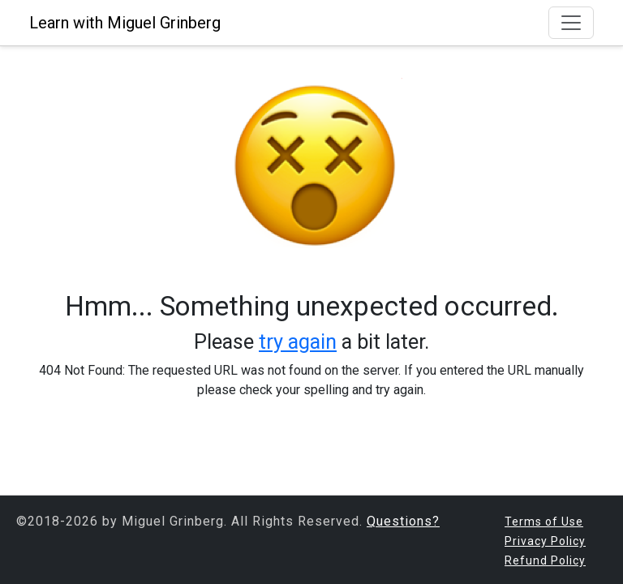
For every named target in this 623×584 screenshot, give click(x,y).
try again (298, 341)
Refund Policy (545, 560)
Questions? (403, 521)
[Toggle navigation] (571, 22)
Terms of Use (544, 521)
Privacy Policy (545, 541)
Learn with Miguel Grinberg (125, 22)
